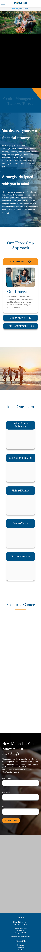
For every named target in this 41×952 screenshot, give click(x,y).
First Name (6, 778)
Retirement (20, 945)
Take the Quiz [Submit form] (10, 820)
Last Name (6, 792)
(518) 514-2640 (23, 922)
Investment (20, 947)
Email (4, 807)
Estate (20, 950)
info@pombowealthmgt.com (20, 936)
